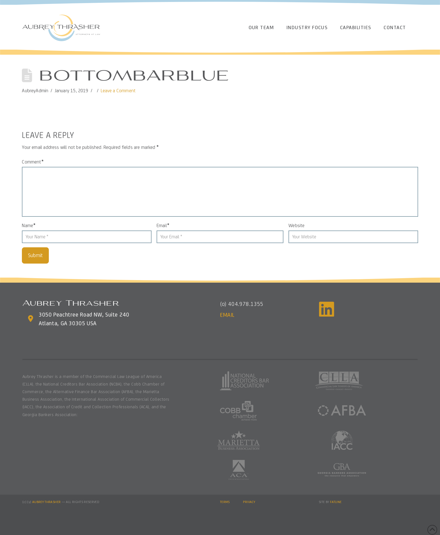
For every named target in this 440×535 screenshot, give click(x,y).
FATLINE (336, 502)
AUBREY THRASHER (46, 502)
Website (296, 225)
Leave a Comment (118, 90)
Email (163, 225)
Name (28, 225)
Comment (32, 162)
